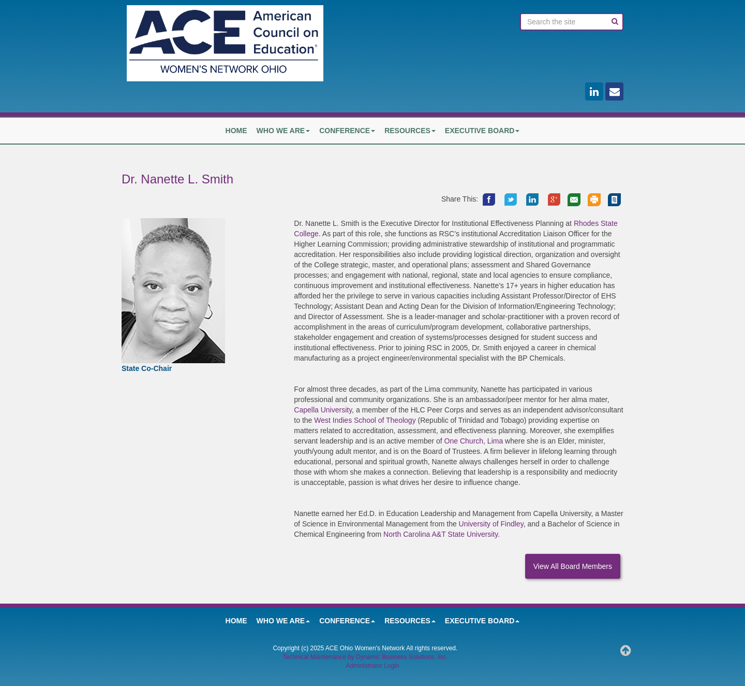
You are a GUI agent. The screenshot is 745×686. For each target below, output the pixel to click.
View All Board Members (572, 566)
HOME (236, 130)
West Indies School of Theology (364, 420)
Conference (347, 130)
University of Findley (491, 524)
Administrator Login (372, 665)
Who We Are (283, 130)
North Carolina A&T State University (440, 534)
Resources (410, 130)
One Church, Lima (473, 441)
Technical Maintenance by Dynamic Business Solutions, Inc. (365, 657)
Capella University (323, 410)
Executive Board (482, 130)
